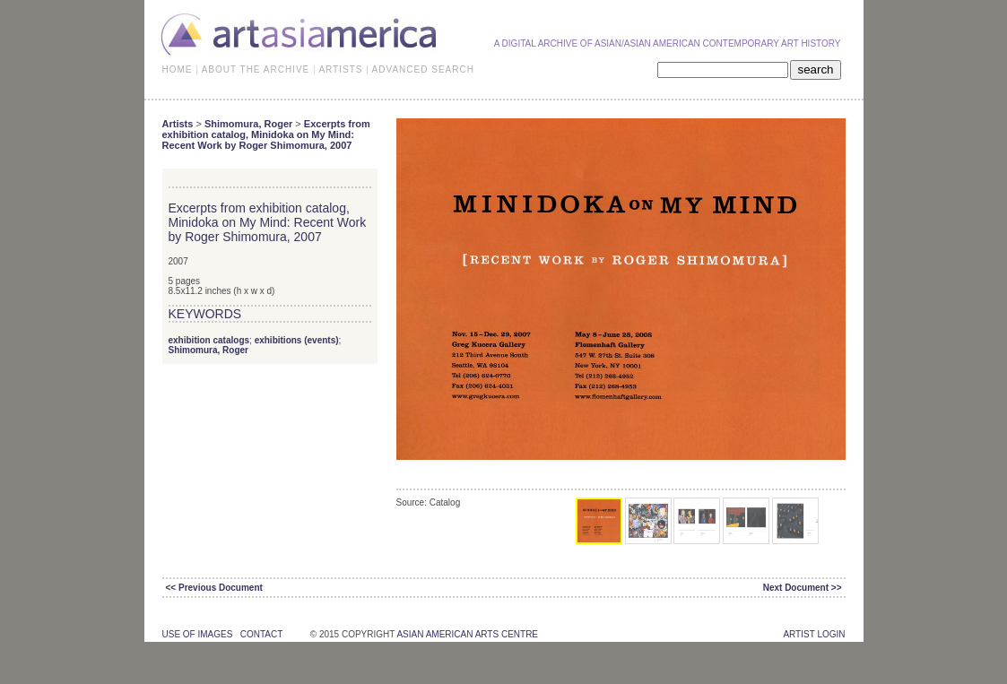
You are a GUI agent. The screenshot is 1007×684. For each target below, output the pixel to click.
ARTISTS (340, 69)
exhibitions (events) (297, 340)
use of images (197, 634)
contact (261, 634)
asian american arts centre (467, 634)
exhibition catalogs (209, 340)
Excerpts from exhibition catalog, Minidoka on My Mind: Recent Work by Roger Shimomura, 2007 (266, 134)
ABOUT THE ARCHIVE (256, 69)
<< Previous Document (214, 588)
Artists (178, 123)
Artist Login (814, 634)
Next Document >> (802, 588)
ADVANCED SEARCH (423, 69)
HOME (177, 69)
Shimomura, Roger (248, 123)
